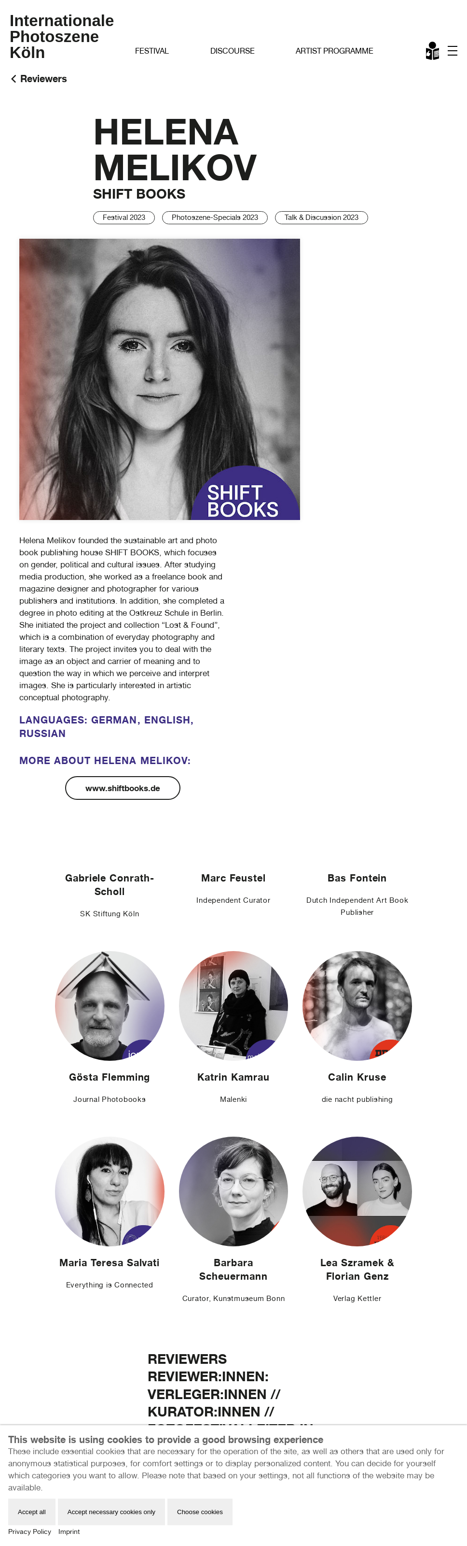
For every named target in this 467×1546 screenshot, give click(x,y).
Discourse (232, 51)
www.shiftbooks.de (122, 788)
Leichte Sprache (433, 52)
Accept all (32, 1512)
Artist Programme (334, 51)
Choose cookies (200, 1512)
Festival (152, 51)
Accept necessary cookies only (111, 1512)
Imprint (69, 1531)
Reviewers (43, 78)
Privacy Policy (29, 1531)
